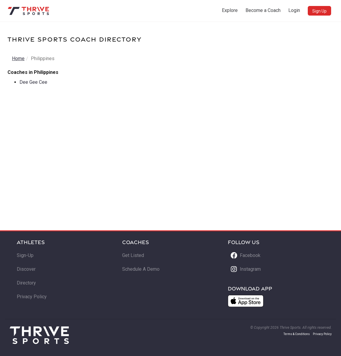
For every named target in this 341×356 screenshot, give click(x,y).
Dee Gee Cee (33, 82)
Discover (26, 269)
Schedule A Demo (141, 269)
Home (18, 58)
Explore (230, 10)
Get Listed (133, 255)
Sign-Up (25, 255)
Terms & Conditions (297, 334)
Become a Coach (263, 10)
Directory (26, 283)
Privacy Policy (32, 296)
